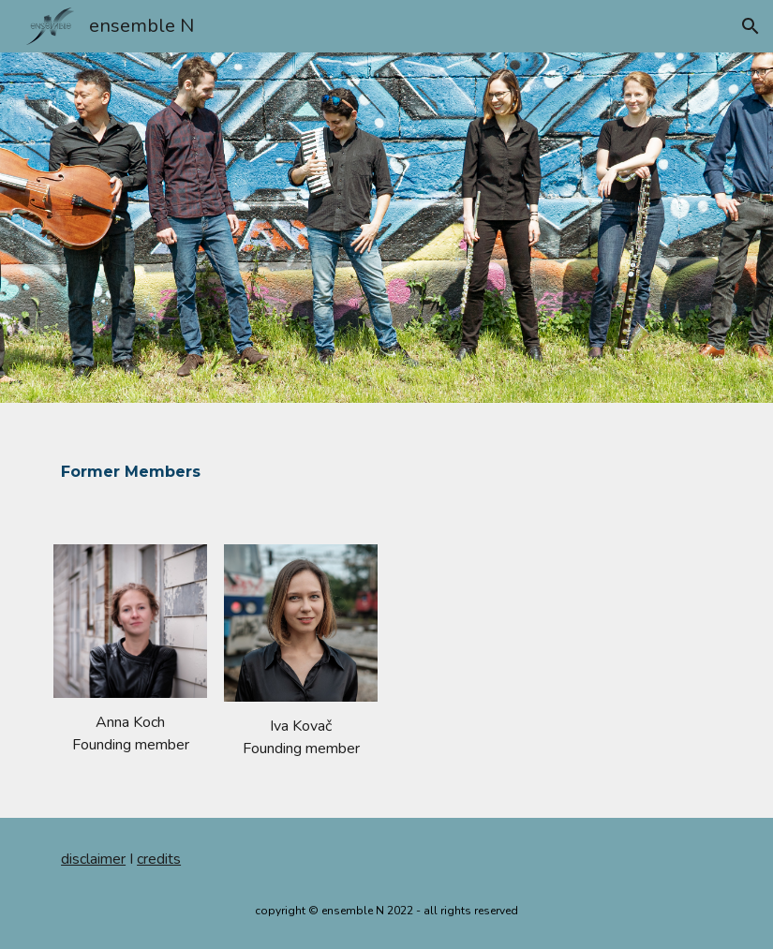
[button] (750, 26)
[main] (272, 462)
